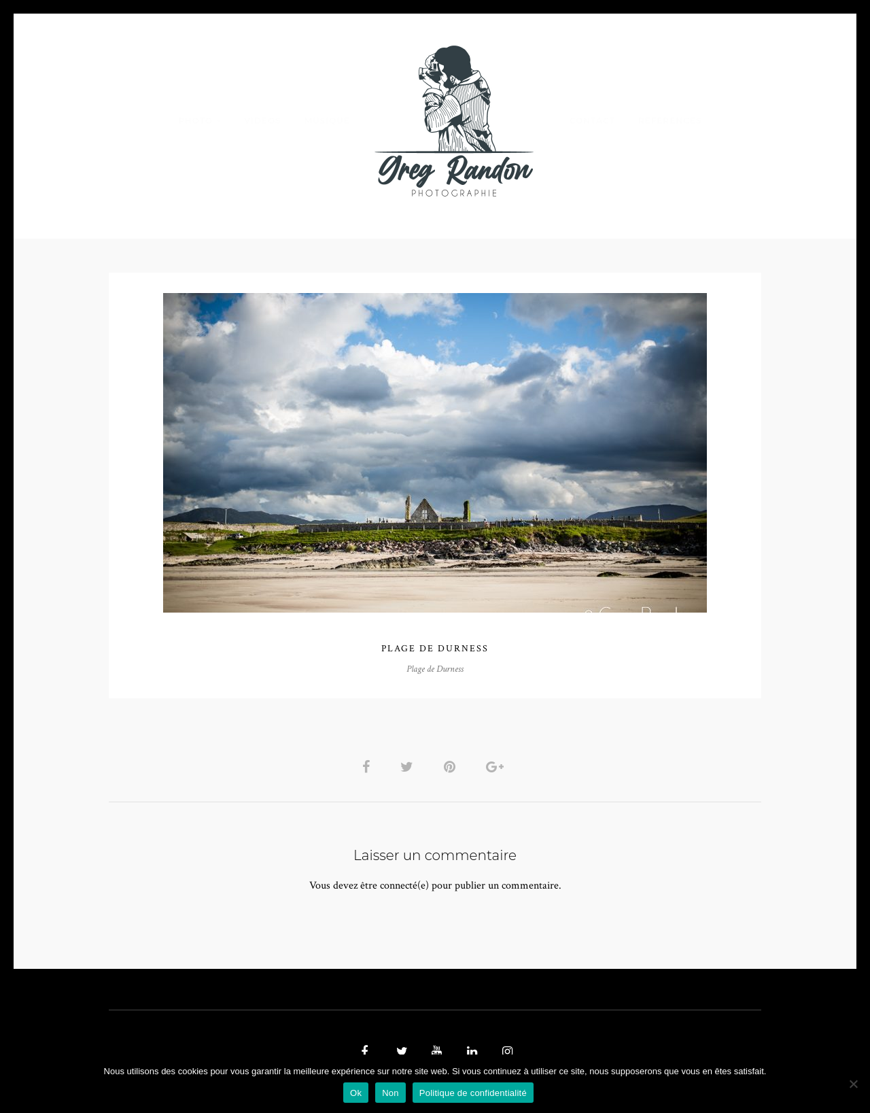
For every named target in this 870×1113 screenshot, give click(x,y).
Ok (356, 1093)
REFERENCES (670, 121)
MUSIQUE (327, 121)
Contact (592, 121)
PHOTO (195, 121)
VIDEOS (262, 121)
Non (390, 1093)
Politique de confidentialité (473, 1093)
